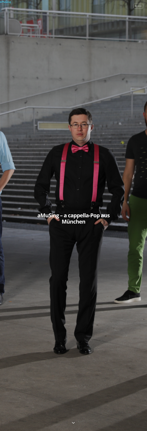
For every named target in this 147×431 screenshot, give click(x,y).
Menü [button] (139, 6)
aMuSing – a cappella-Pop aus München (73, 218)
